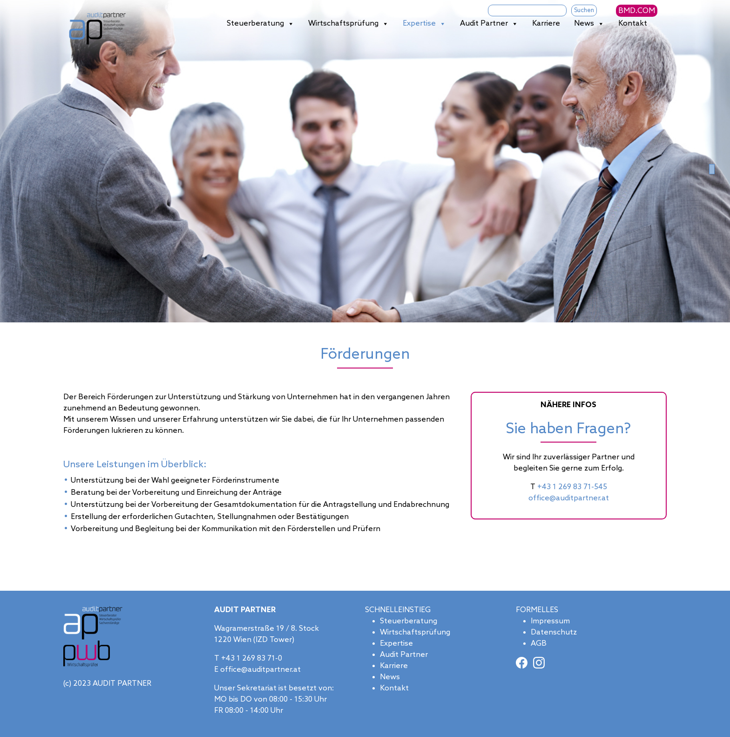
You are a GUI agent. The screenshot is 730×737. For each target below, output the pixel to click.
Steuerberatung (260, 23)
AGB (539, 643)
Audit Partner (489, 23)
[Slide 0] (712, 169)
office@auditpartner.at (568, 498)
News (589, 23)
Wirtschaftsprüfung (348, 23)
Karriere (546, 23)
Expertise (424, 23)
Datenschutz (554, 632)
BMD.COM (636, 11)
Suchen (584, 10)
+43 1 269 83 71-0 (251, 658)
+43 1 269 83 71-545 (572, 487)
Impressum (550, 621)
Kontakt (632, 23)
